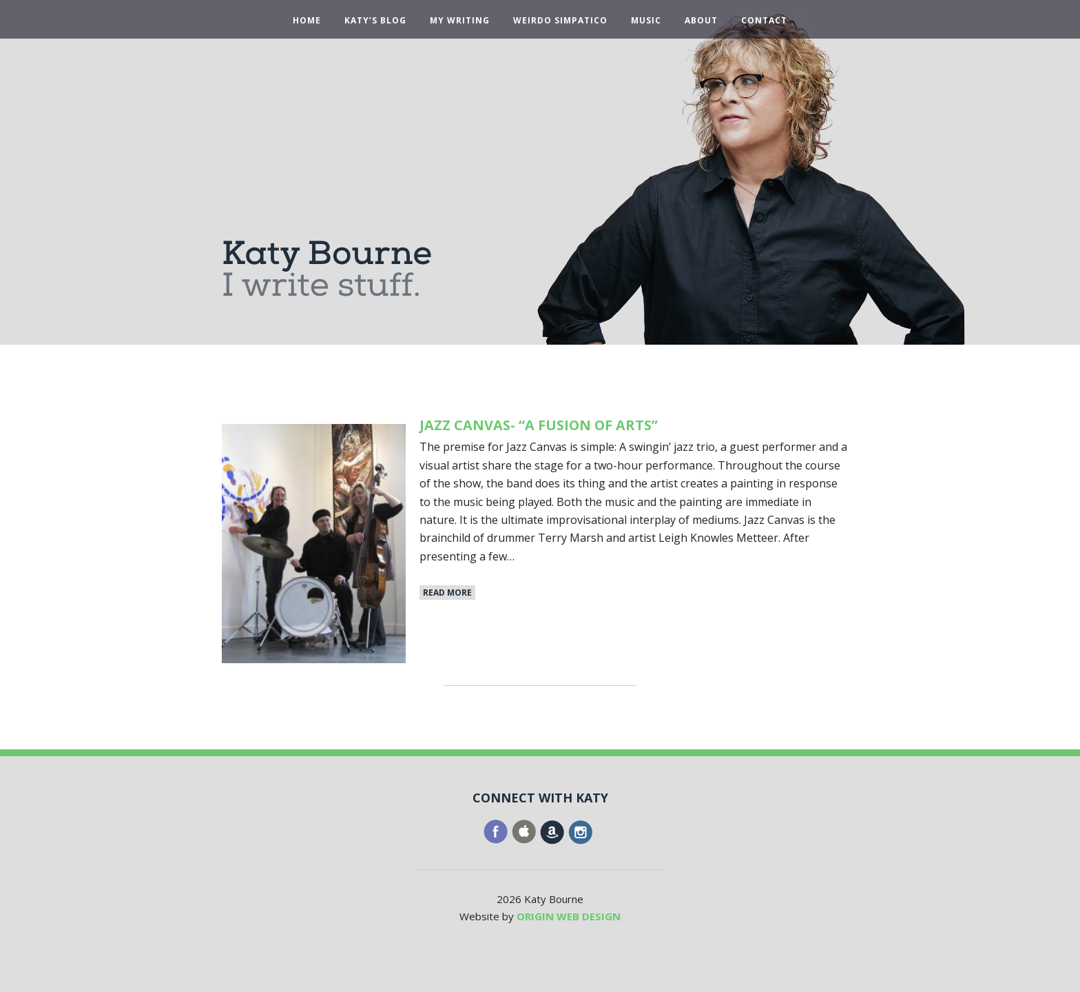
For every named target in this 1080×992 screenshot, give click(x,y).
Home (307, 20)
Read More (447, 592)
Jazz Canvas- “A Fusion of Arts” (539, 425)
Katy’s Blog (375, 20)
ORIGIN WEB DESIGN (569, 916)
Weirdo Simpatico (560, 20)
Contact (764, 20)
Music (646, 20)
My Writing (460, 20)
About (701, 20)
